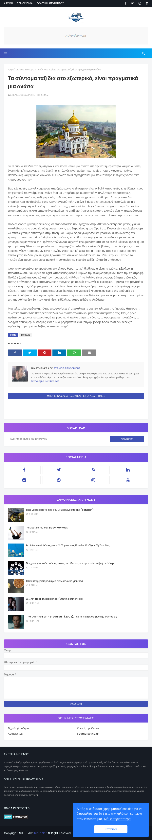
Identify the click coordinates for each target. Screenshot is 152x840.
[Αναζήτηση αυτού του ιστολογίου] (59, 439)
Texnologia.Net (39, 381)
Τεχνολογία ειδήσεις (19, 728)
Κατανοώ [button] (111, 829)
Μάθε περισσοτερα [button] (117, 819)
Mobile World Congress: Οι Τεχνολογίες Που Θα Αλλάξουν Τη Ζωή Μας (68, 545)
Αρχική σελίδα (15, 69)
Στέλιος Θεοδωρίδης (22, 95)
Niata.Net (40, 833)
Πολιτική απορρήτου (50, 3)
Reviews (54, 381)
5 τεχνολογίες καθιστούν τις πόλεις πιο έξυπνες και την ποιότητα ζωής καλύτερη (70, 563)
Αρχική (8, 3)
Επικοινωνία (24, 3)
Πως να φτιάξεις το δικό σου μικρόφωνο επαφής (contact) (60, 510)
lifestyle (29, 69)
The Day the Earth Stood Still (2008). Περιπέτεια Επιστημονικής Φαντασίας (71, 616)
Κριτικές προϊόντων (88, 728)
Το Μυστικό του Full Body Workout (47, 527)
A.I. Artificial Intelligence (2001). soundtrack (54, 599)
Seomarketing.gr (88, 734)
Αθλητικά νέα (15, 734)
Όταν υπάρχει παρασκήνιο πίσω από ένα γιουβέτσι (54, 581)
